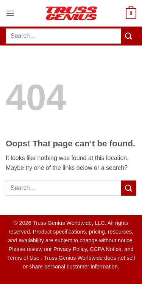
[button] (10, 13)
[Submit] (128, 35)
